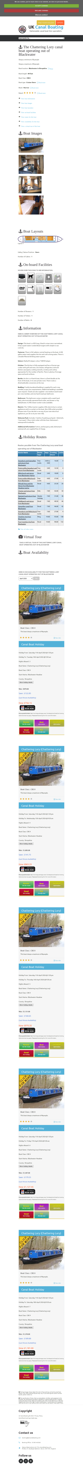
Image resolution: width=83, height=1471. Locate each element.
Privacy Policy (39, 1452)
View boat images (26, 103)
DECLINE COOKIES (41, 10)
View (50, 69)
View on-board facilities (28, 112)
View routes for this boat (28, 117)
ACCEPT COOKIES (41, 6)
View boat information (28, 98)
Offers (60, 23)
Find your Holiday (46, 23)
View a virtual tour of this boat (30, 126)
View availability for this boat (30, 121)
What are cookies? (41, 15)
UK (45, 27)
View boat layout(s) (27, 108)
